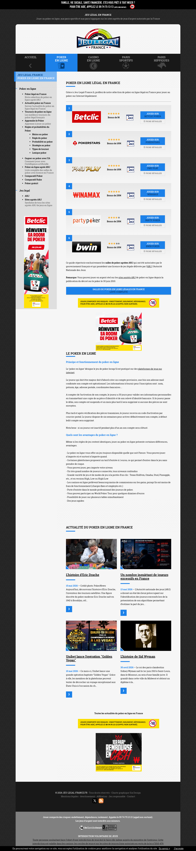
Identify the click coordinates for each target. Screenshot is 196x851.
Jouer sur (152, 115)
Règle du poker (39, 138)
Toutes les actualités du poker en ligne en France (118, 713)
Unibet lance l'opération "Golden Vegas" (89, 658)
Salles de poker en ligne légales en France (118, 290)
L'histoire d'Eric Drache (82, 575)
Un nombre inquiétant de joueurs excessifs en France (144, 576)
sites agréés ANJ (127, 277)
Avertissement (87, 796)
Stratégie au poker (41, 145)
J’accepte (179, 848)
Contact (131, 796)
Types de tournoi (40, 149)
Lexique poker (39, 152)
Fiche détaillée (152, 121)
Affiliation (102, 796)
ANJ (149, 266)
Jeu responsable (117, 796)
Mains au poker (40, 134)
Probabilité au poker (42, 141)
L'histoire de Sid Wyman (138, 656)
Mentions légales (69, 796)
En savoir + (164, 848)
